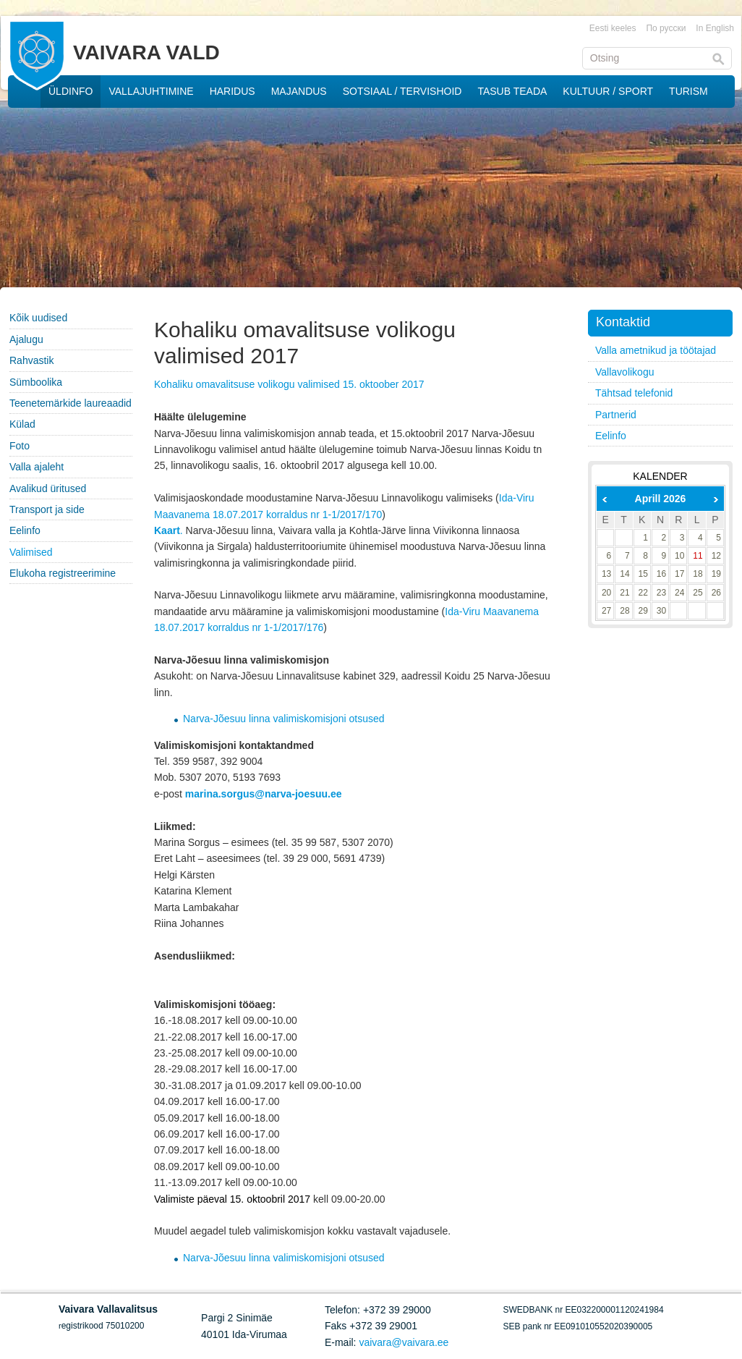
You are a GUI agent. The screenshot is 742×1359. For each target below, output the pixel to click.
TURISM (688, 91)
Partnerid (615, 414)
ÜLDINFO (70, 91)
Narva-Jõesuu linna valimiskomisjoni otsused (284, 718)
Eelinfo (24, 530)
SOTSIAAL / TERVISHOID (402, 91)
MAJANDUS (299, 91)
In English (715, 28)
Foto (19, 446)
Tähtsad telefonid (634, 393)
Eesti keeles (612, 28)
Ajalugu (26, 339)
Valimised (31, 552)
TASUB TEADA (512, 91)
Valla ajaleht (36, 467)
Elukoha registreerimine (62, 573)
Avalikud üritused (47, 488)
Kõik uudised (38, 317)
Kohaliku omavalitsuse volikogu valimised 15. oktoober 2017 (289, 384)
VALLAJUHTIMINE (150, 91)
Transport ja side (47, 509)
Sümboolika (35, 382)
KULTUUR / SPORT (608, 91)
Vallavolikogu (624, 372)
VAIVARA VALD (146, 52)
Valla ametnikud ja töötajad (655, 350)
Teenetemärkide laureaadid (70, 403)
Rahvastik (31, 360)
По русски (666, 28)
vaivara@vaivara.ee (403, 1342)
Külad (22, 424)
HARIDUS (232, 91)
